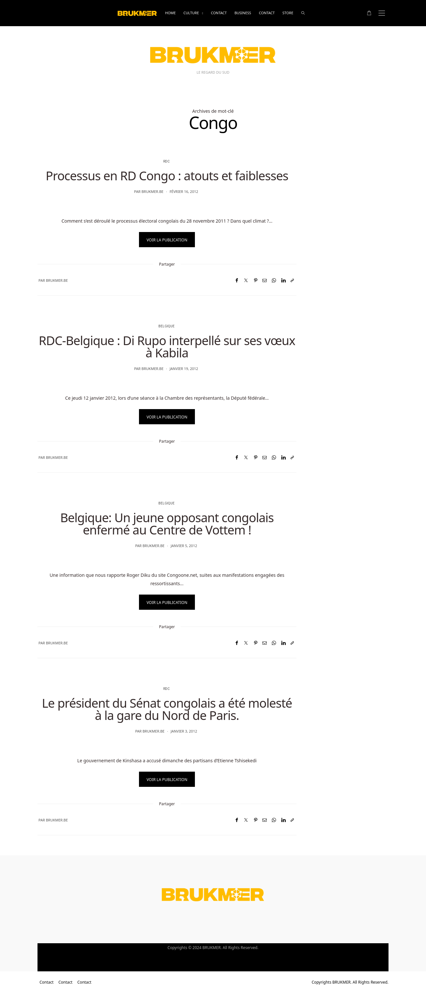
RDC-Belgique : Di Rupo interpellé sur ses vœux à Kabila (167, 346)
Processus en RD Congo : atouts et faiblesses (167, 175)
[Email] (264, 280)
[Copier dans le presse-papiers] (292, 280)
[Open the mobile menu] (382, 13)
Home (170, 12)
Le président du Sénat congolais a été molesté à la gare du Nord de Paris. (167, 709)
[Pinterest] (256, 280)
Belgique (166, 326)
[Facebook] (236, 280)
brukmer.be (153, 191)
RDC (166, 161)
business (242, 12)
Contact (219, 12)
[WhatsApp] (274, 280)
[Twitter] (246, 280)
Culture (191, 12)
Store (287, 12)
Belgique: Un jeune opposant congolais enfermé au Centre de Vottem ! (167, 523)
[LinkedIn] (283, 280)
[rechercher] (303, 13)
